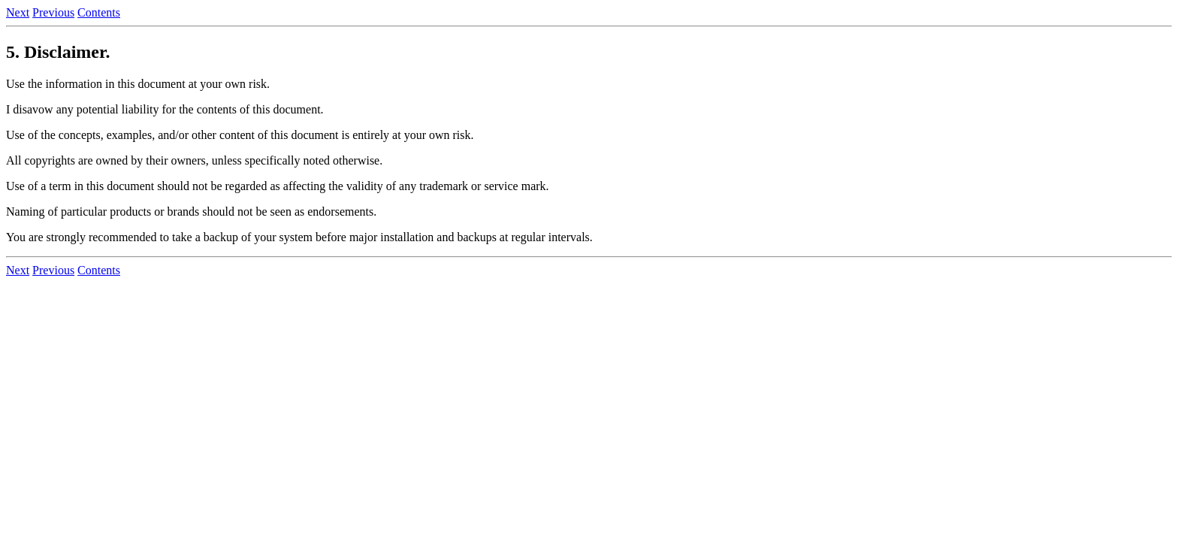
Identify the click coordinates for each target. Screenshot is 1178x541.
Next (17, 12)
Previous (53, 12)
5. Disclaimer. (58, 52)
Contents (98, 12)
